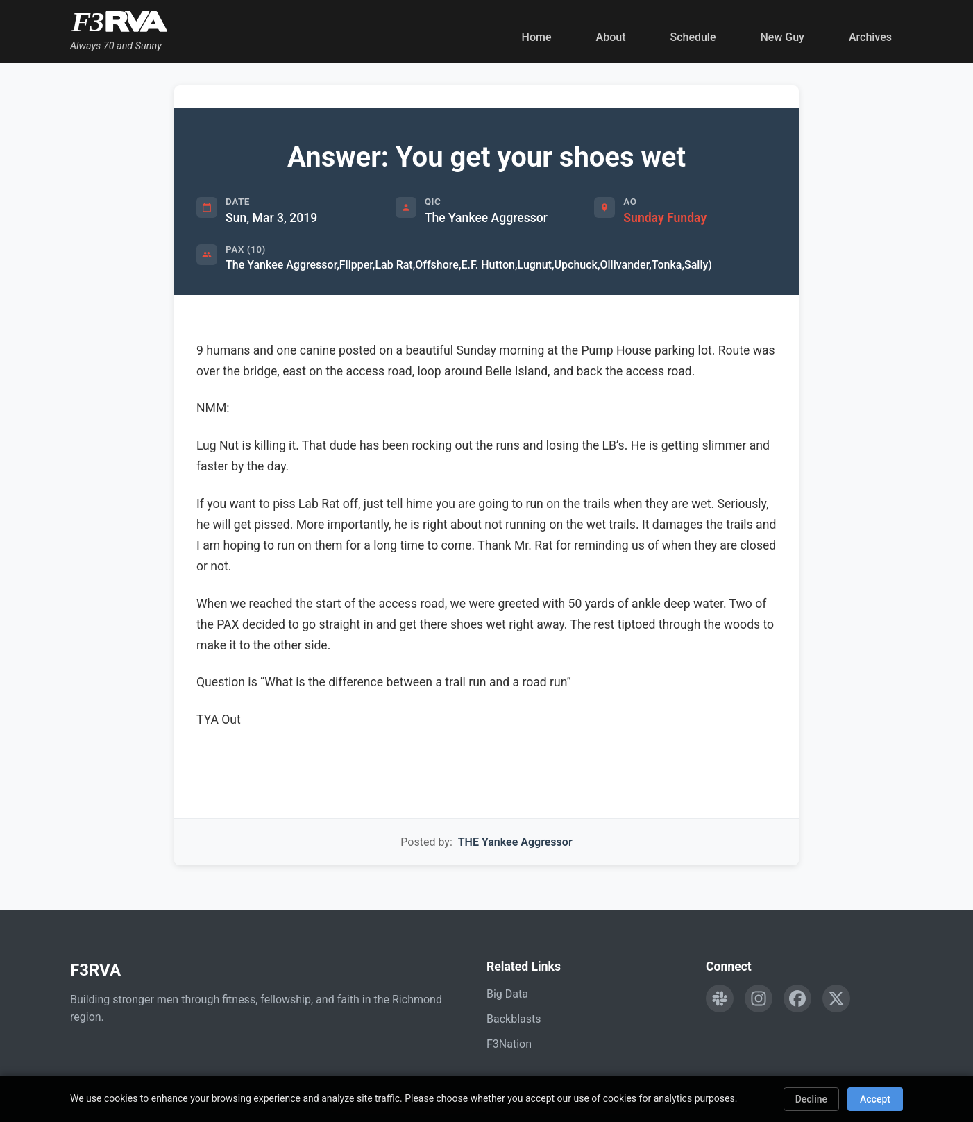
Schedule (693, 37)
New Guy (782, 37)
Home (537, 37)
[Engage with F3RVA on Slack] (720, 998)
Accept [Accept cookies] (875, 1099)
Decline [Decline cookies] (811, 1099)
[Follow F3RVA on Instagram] (758, 998)
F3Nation (509, 1044)
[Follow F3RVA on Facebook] (797, 998)
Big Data (507, 994)
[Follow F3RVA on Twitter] (836, 998)
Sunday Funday (665, 218)
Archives (870, 37)
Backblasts (513, 1019)
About (611, 37)
